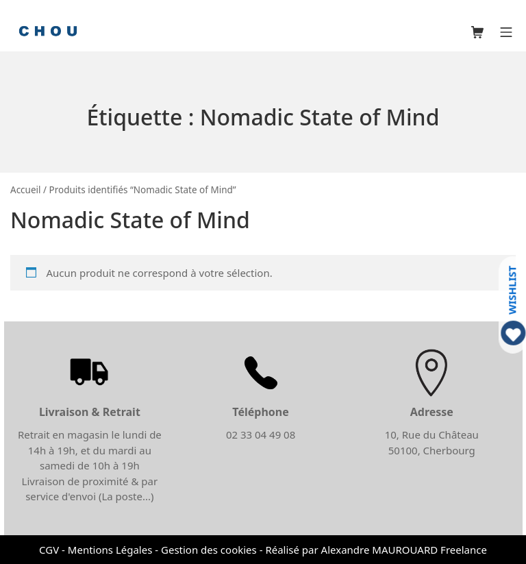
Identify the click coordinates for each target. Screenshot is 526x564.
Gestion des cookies (209, 549)
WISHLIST (512, 289)
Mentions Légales (110, 549)
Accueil (25, 190)
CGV (49, 549)
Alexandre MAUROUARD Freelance (404, 549)
